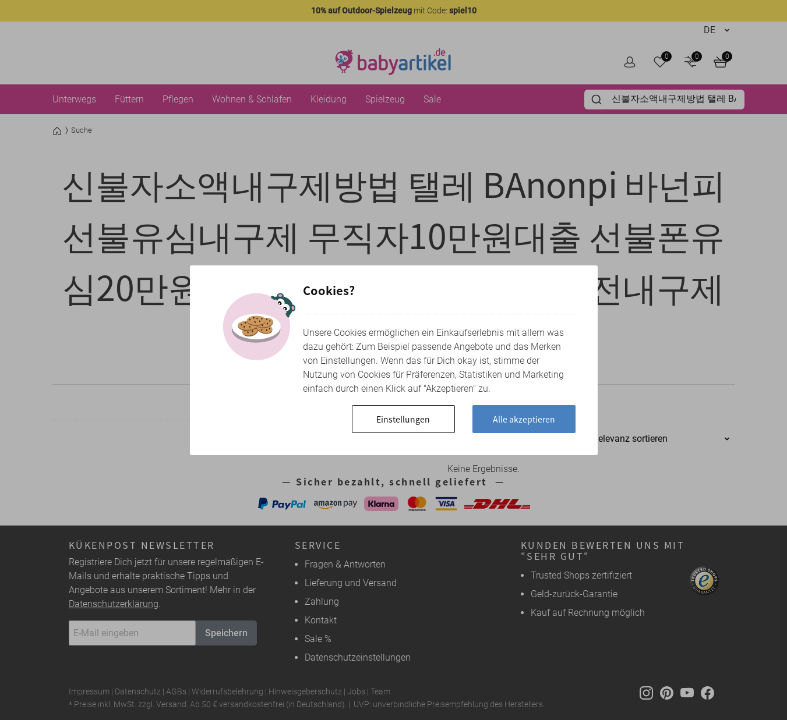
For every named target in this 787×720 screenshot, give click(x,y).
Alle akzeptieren (524, 419)
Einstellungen (403, 419)
